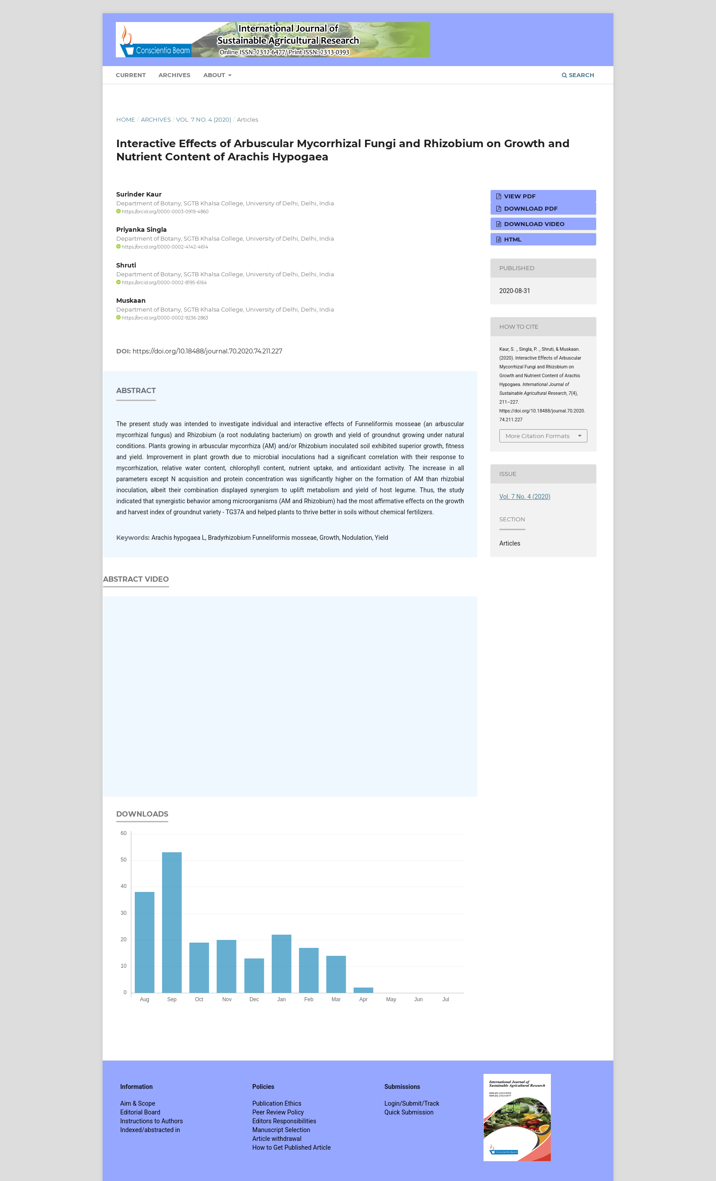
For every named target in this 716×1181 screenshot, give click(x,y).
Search (578, 74)
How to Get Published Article (291, 1147)
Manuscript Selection (281, 1129)
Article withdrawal (277, 1138)
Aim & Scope (137, 1103)
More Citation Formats (537, 435)
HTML (511, 239)
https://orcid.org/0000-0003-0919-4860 (162, 212)
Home (125, 119)
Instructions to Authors (151, 1121)
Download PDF (529, 208)
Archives (174, 74)
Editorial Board (140, 1112)
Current (131, 74)
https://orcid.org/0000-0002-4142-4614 (162, 247)
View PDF (518, 196)
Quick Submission (409, 1112)
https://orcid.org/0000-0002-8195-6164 (161, 283)
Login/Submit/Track (411, 1103)
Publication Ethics (277, 1103)
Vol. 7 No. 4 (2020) (203, 119)
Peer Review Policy (278, 1112)
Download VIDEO (533, 223)
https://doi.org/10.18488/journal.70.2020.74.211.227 (207, 351)
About (215, 74)
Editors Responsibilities (284, 1121)
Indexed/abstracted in (150, 1129)
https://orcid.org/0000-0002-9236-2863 (162, 318)
